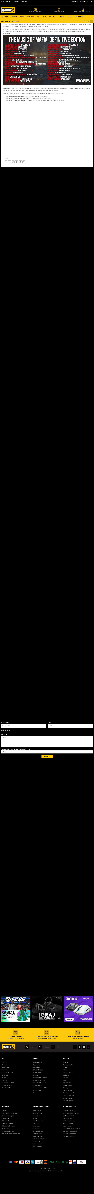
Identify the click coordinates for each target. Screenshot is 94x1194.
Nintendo (35, 1095)
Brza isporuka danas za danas (11, 1154)
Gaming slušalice (68, 1085)
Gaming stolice (67, 1105)
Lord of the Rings (38, 1151)
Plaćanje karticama (69, 1141)
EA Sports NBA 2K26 (8, 1103)
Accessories (67, 1103)
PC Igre (4, 1098)
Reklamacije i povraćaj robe (71, 1149)
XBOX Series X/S (38, 1090)
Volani (65, 1100)
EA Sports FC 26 (6, 1105)
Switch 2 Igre (6, 1087)
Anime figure (36, 1146)
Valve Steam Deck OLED (40, 1108)
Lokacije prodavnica (8, 1151)
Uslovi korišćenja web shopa (47, 1188)
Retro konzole (37, 1110)
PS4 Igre (4, 1085)
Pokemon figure (37, 1164)
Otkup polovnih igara (8, 1136)
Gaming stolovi (67, 1108)
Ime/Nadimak (5, 743)
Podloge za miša (68, 1093)
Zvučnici (65, 1098)
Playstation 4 (36, 1087)
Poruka (4, 754)
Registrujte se (84, 1)
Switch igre (5, 1090)
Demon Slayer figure (39, 1159)
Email (49, 743)
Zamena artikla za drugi (70, 1151)
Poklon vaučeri (6, 1141)
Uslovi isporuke (67, 1146)
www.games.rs (38, 1191)
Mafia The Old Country (8, 1108)
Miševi (65, 1090)
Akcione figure (37, 1131)
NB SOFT (49, 1191)
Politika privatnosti (68, 1136)
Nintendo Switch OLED (39, 1103)
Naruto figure (36, 1149)
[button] (88, 21)
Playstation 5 (36, 1085)
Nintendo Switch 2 (38, 1093)
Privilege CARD (6, 1138)
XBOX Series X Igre (7, 1093)
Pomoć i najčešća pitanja (9, 1133)
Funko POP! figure (38, 1133)
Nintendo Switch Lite (39, 1100)
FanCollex (35, 1138)
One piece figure (37, 1154)
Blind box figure (37, 1166)
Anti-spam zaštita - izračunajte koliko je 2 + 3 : (15, 769)
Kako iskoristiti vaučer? (9, 1146)
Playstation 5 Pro (38, 1082)
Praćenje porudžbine (69, 1131)
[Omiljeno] (91, 1)
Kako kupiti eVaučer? (8, 1143)
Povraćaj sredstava (69, 1156)
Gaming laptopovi (68, 1113)
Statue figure (36, 1143)
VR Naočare (36, 1113)
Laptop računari (68, 1110)
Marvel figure (36, 1161)
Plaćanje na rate (68, 1143)
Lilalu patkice (36, 1136)
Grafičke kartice (68, 1118)
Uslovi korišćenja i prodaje (71, 1133)
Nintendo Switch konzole (40, 1098)
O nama (4, 1131)
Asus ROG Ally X (37, 1105)
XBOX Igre (5, 1095)
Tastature (66, 1082)
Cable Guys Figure (38, 1141)
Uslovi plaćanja (67, 1138)
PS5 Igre (4, 1082)
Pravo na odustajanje (69, 1154)
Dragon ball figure (38, 1156)
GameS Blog (5, 1149)
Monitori (65, 1087)
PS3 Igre (4, 1100)
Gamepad (66, 1095)
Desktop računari (68, 1121)
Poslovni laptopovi (68, 1116)
